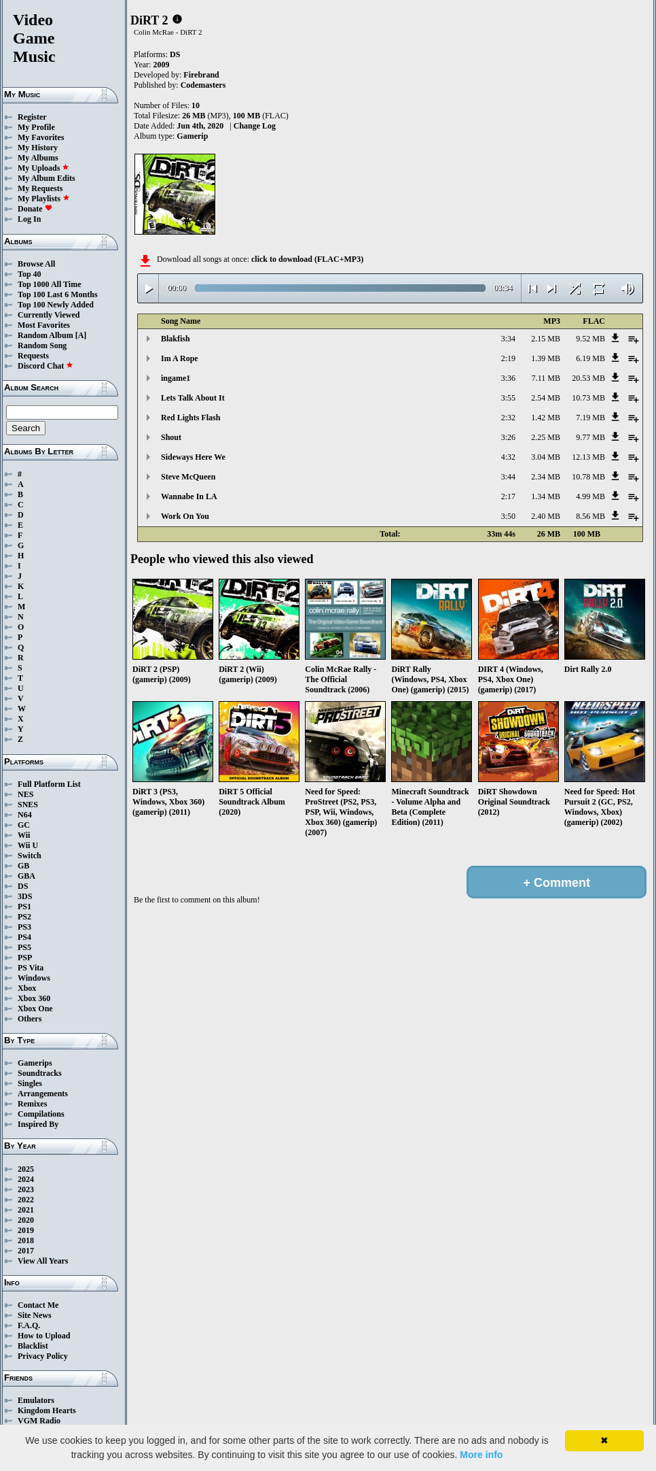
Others (29, 1019)
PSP (25, 957)
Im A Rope (179, 358)
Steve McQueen (188, 476)
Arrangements (43, 1093)
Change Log (255, 126)
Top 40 (29, 274)
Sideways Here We (193, 457)
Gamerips (35, 1063)
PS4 (24, 937)
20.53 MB (588, 378)
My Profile (36, 127)
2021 (26, 1210)
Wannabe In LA (189, 496)
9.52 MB (590, 338)
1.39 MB (545, 358)
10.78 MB (588, 476)
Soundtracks (40, 1073)
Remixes (32, 1104)
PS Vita (30, 968)
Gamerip (192, 136)
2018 (26, 1240)
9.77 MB (590, 437)
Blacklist (33, 1346)
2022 (26, 1199)
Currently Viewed (48, 315)
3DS (25, 896)
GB (23, 865)
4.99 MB (590, 496)
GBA (26, 876)
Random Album (45, 335)
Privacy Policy (43, 1356)
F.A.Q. (29, 1325)
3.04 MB (545, 457)
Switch (29, 855)
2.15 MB (545, 338)
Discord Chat (45, 366)
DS (23, 886)
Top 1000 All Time (49, 284)
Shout (171, 437)
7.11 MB (546, 378)
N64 (25, 814)
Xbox (27, 988)
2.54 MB (545, 398)
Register (32, 117)
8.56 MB (590, 516)
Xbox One (35, 1008)
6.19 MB (590, 358)
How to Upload (44, 1335)
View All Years (43, 1261)
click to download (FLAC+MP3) (307, 259)
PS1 (24, 906)
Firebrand (201, 75)
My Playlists (44, 198)
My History (38, 147)
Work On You (185, 516)
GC (24, 825)
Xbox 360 (34, 998)
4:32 (508, 457)
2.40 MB (545, 516)
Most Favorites (44, 325)
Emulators (36, 1400)
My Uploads (43, 168)
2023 (26, 1189)
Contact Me (38, 1305)
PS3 (24, 927)
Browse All (36, 264)
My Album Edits (46, 178)
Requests (33, 355)
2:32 (508, 417)
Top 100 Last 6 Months (58, 294)
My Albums (38, 158)
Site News (35, 1315)
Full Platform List (49, 784)
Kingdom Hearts (47, 1410)
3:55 (508, 398)
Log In (29, 219)
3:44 (508, 476)
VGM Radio (39, 1420)
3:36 (508, 378)
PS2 (24, 917)
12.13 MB (588, 457)
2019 (26, 1230)
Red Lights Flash (190, 417)
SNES (28, 804)
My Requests (40, 188)
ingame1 (175, 378)
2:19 (508, 358)
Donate (35, 209)
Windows (34, 978)
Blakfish (175, 338)
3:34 (508, 338)
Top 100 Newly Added (56, 304)
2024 (26, 1179)
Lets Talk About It (193, 398)
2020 (26, 1220)
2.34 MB (545, 476)
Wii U (28, 845)
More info (481, 1454)
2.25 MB (545, 437)
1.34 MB (545, 496)
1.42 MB (545, 417)
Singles (30, 1083)
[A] (81, 335)
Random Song (42, 345)
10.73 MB (588, 398)
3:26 (508, 437)
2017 (26, 1250)
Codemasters (203, 85)
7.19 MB (590, 417)
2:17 (508, 496)
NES (25, 794)
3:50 (508, 516)
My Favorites (41, 137)
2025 (26, 1169)
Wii (24, 835)
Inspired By (38, 1124)
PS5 (24, 947)
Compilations (41, 1114)
